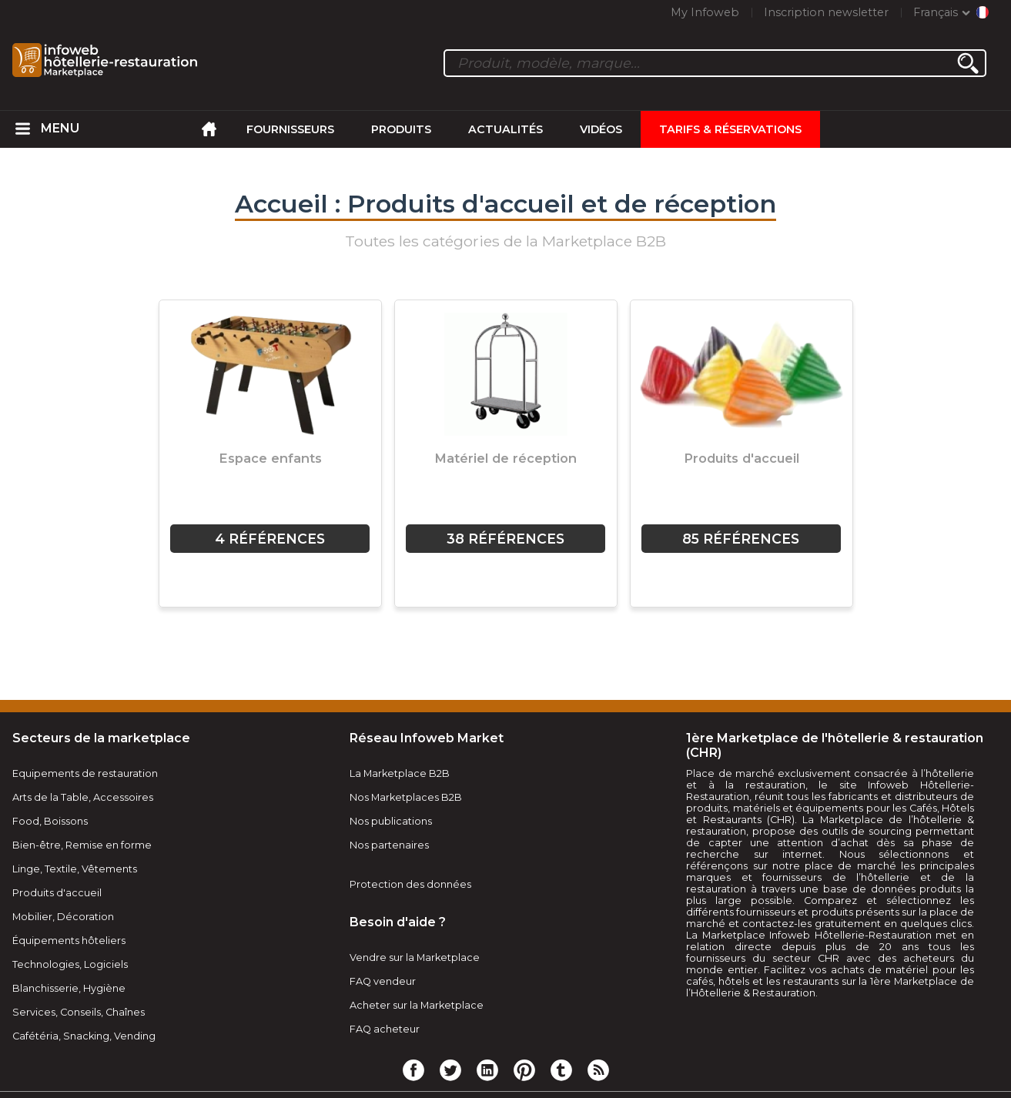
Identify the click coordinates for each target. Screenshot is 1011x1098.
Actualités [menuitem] (505, 129)
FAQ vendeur (383, 981)
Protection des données (410, 884)
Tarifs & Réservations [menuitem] (730, 129)
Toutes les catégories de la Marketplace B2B (505, 241)
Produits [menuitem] (401, 129)
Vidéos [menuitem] (601, 129)
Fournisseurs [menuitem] (290, 129)
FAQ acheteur (385, 1029)
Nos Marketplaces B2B (406, 797)
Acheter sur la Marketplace (417, 1005)
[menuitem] (22, 129)
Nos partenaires (389, 845)
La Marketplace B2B (400, 773)
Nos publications (391, 821)
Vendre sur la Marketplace (415, 957)
